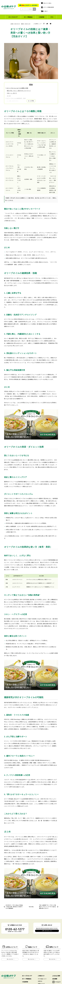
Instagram (58, 982)
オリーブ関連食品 (28, 17)
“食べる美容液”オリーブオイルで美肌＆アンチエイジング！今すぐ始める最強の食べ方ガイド (47, 906)
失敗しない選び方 (12, 93)
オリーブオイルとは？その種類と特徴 (17, 88)
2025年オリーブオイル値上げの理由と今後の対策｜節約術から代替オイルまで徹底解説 (14, 906)
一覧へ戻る (31, 907)
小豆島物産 (41, 17)
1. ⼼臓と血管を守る (12, 101)
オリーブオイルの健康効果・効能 (16, 98)
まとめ (9, 96)
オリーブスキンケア (12, 17)
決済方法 (40, 981)
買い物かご (44, 11)
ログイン (47, 7)
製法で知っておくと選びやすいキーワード (19, 90)
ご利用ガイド (41, 976)
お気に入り (46, 3)
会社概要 (54, 979)
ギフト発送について (42, 979)
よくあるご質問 (56, 976)
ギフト (52, 17)
